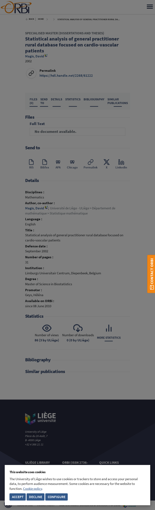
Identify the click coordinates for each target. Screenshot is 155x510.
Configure (56, 497)
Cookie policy (32, 489)
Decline (35, 497)
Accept (17, 497)
